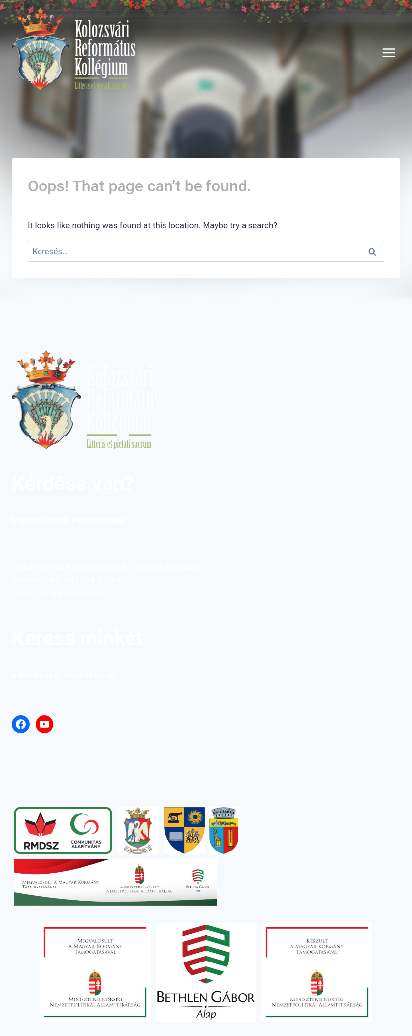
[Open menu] (388, 52)
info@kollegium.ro (71, 593)
